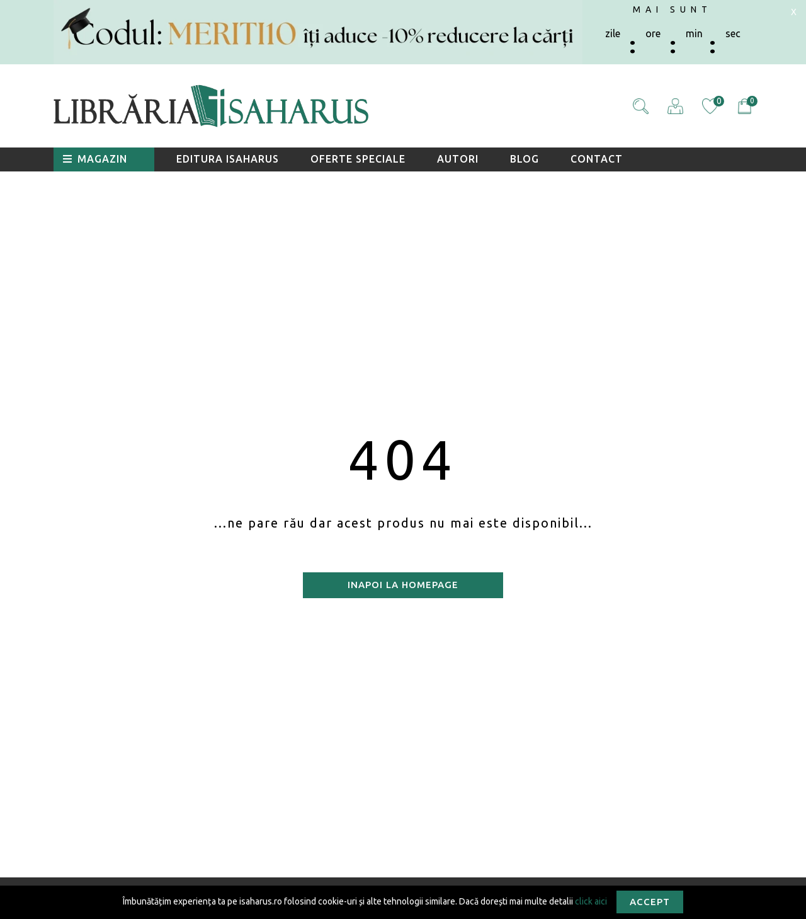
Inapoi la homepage (403, 584)
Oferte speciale (358, 159)
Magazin (95, 159)
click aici (591, 901)
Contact (596, 159)
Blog (524, 159)
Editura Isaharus (227, 159)
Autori (458, 159)
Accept (650, 901)
